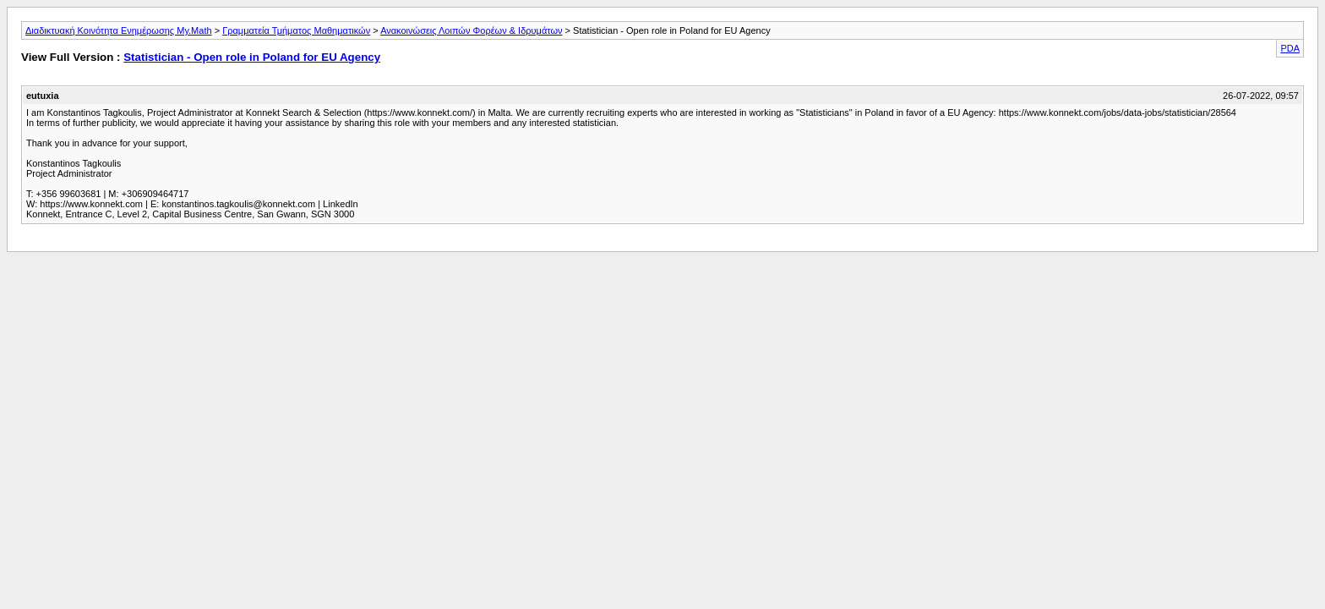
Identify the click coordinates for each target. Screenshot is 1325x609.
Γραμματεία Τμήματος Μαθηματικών (296, 30)
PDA (1290, 48)
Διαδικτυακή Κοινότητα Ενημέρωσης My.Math (118, 30)
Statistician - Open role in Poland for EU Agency (251, 57)
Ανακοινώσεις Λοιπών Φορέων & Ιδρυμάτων (471, 30)
